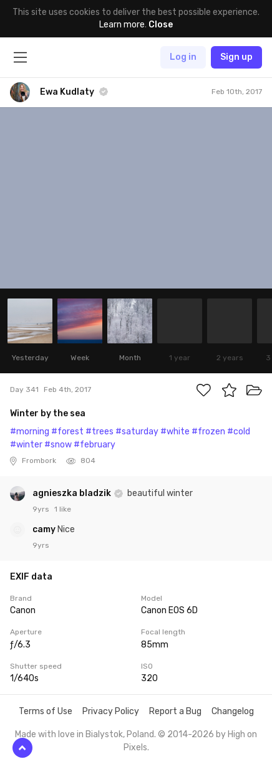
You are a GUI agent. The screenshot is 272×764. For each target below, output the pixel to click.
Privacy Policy (110, 711)
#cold (238, 431)
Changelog (232, 711)
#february (94, 444)
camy (44, 529)
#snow (58, 444)
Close (160, 24)
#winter (26, 444)
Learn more (122, 24)
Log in (183, 57)
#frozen (208, 431)
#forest (67, 431)
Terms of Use (45, 711)
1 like (62, 509)
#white (175, 431)
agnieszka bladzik (72, 493)
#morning (29, 431)
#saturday (136, 431)
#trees (99, 431)
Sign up (236, 57)
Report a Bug (175, 711)
